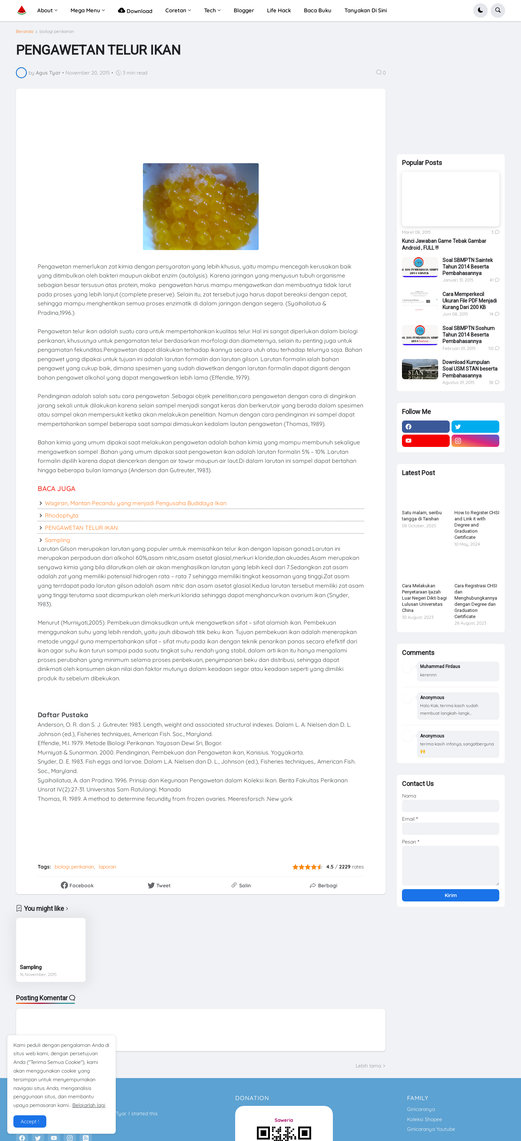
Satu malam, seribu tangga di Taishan (422, 515)
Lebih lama (368, 1065)
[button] (480, 10)
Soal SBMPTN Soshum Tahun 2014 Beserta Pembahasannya (468, 334)
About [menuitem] (45, 10)
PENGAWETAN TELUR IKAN (81, 527)
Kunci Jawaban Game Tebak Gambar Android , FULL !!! (444, 244)
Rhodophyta (62, 515)
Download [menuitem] (135, 10)
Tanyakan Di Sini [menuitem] (365, 10)
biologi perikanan (56, 31)
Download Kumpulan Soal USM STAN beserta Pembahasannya (469, 368)
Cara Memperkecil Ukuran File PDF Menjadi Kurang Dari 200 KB (469, 300)
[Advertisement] (200, 126)
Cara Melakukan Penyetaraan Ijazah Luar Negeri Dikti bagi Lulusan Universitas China (424, 598)
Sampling (57, 540)
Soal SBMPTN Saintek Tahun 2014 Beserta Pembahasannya (467, 266)
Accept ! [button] (30, 1121)
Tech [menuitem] (210, 10)
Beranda (24, 31)
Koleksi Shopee (424, 1119)
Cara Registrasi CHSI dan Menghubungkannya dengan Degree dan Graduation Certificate (475, 601)
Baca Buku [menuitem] (317, 10)
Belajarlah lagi (88, 1105)
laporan (107, 866)
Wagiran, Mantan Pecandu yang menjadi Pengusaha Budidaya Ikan (135, 503)
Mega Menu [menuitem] (85, 10)
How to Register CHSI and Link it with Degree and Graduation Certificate (476, 525)
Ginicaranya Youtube (431, 1129)
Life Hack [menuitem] (279, 10)
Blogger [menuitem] (244, 10)
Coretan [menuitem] (175, 10)
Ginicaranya (421, 1109)
